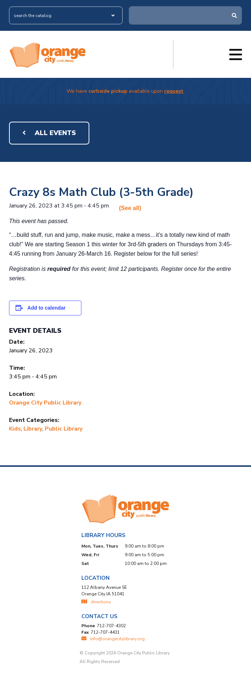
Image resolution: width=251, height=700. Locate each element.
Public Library (63, 429)
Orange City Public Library (45, 403)
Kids (15, 429)
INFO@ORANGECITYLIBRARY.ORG (113, 639)
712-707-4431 (105, 632)
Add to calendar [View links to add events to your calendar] (46, 308)
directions (96, 602)
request (173, 91)
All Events (49, 133)
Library (33, 429)
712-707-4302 (111, 626)
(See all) (130, 208)
